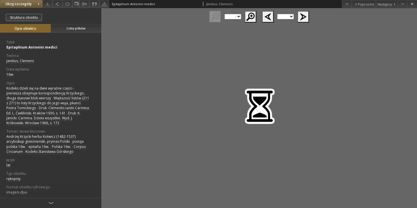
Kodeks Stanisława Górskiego (49, 151)
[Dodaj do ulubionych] (67, 4)
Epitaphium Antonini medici (31, 47)
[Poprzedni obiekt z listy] (364, 4)
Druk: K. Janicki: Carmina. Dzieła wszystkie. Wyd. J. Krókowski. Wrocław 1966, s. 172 (43, 118)
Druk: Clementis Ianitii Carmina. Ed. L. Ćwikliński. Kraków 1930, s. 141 (48, 110)
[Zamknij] (412, 4)
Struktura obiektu (24, 17)
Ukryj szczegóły (23, 3)
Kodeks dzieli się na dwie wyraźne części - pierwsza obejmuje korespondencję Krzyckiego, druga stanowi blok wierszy (45, 93)
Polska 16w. (61, 146)
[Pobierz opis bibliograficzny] (84, 4)
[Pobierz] (47, 4)
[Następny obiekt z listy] (387, 4)
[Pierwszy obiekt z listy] (347, 4)
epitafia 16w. (38, 146)
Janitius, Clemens (20, 60)
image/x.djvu (16, 192)
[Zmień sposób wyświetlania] (75, 4)
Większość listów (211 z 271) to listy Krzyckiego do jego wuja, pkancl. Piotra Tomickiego (47, 103)
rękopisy (13, 178)
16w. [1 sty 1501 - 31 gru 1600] (10, 74)
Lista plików (76, 28)
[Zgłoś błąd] (104, 4)
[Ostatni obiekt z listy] (402, 4)
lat (8, 165)
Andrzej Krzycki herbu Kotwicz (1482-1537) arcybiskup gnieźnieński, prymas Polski (41, 139)
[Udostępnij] (57, 4)
